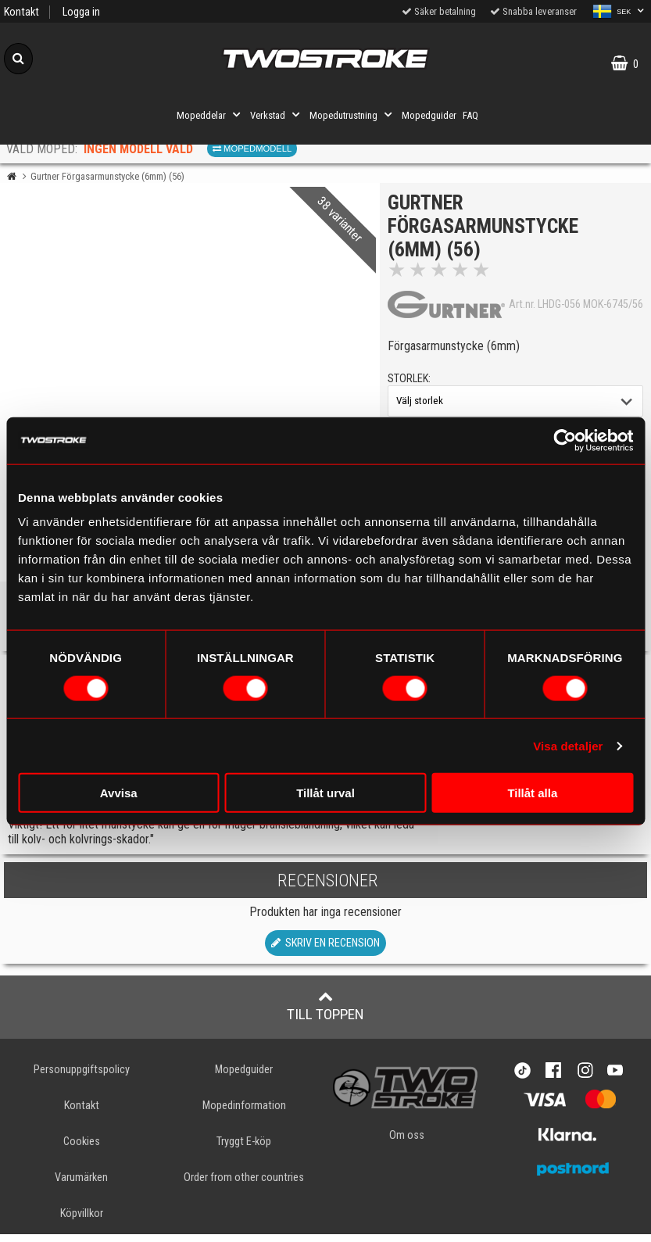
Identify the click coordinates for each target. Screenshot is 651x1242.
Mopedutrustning (352, 115)
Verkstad (276, 115)
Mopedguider (429, 115)
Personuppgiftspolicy (82, 1076)
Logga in (81, 12)
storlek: (413, 382)
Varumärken (81, 1184)
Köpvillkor (81, 1221)
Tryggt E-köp (243, 1148)
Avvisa (119, 793)
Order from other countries (244, 1184)
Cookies (81, 1148)
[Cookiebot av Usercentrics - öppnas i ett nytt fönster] (564, 440)
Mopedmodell (252, 148)
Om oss (406, 1143)
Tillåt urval (325, 793)
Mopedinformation (244, 1112)
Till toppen (325, 1013)
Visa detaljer (568, 745)
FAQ (470, 115)
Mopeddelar (210, 115)
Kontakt (21, 12)
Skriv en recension (325, 950)
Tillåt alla (532, 793)
